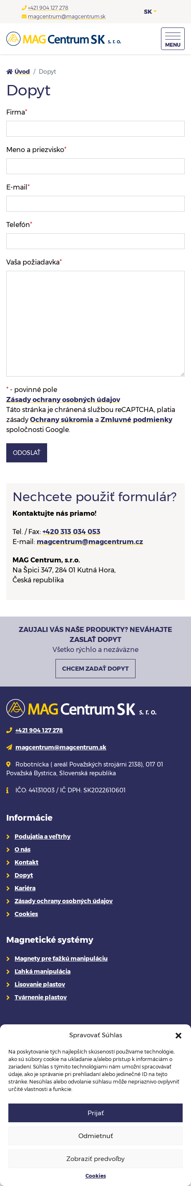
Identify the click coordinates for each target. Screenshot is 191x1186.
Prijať (96, 1113)
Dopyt (24, 875)
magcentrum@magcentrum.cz (90, 542)
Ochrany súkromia (61, 420)
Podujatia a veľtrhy (42, 836)
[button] (178, 1035)
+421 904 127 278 (48, 8)
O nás (22, 849)
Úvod (22, 71)
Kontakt (26, 862)
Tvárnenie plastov (41, 997)
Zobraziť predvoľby (95, 1159)
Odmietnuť (95, 1136)
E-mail (18, 187)
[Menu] (173, 38)
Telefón (19, 225)
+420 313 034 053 (72, 532)
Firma (16, 112)
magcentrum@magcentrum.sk (67, 16)
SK (148, 11)
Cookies (95, 1176)
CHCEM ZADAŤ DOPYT (95, 668)
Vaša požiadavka (34, 262)
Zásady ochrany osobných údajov (63, 400)
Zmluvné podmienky (136, 420)
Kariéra (25, 888)
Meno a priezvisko (36, 150)
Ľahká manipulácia (42, 971)
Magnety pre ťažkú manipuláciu (61, 958)
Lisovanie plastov (40, 984)
